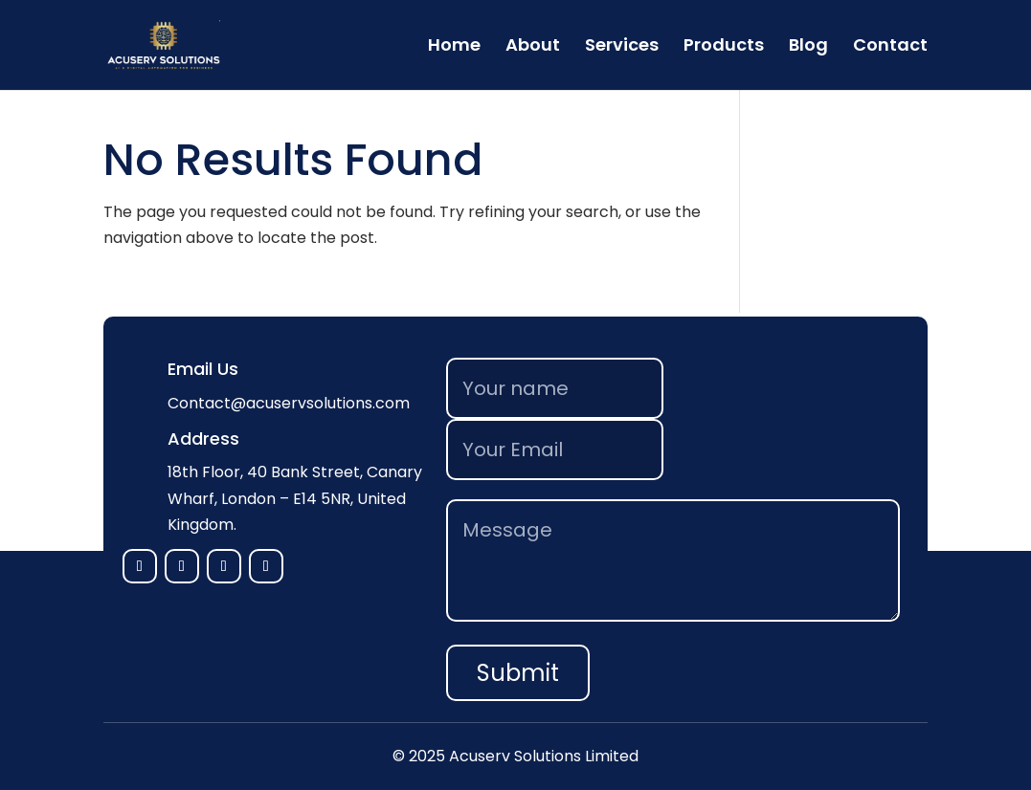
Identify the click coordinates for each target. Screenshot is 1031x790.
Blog (808, 47)
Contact (890, 47)
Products (724, 47)
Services (622, 47)
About (532, 47)
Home (454, 47)
